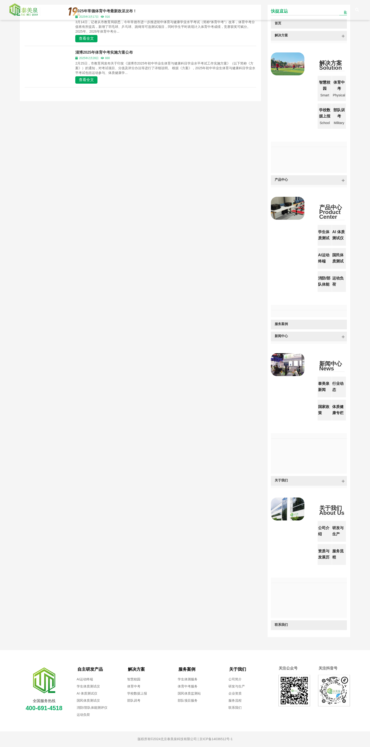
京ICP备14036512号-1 (216, 739)
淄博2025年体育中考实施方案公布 (104, 52)
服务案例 (186, 669)
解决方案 (136, 669)
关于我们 (237, 669)
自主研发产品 (90, 669)
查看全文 (86, 38)
